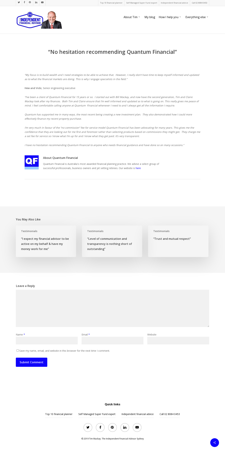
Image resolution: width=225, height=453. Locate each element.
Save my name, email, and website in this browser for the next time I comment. (64, 350)
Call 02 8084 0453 (170, 414)
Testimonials (29, 231)
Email (86, 334)
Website (151, 334)
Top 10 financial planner (58, 414)
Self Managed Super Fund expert (96, 414)
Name (20, 334)
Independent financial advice (137, 414)
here (138, 168)
